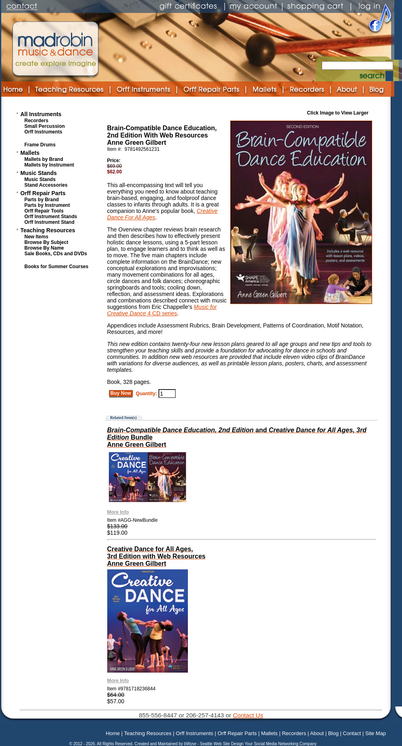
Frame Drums (40, 145)
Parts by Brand (42, 199)
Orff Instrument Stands (51, 216)
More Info (118, 512)
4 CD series (161, 313)
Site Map (375, 733)
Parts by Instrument (47, 205)
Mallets (30, 153)
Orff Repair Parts (43, 193)
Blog (333, 733)
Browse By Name (44, 248)
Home (113, 733)
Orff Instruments (43, 132)
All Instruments (41, 114)
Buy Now (121, 393)
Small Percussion (45, 126)
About (317, 733)
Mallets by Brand (44, 159)
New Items (36, 237)
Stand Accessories (46, 185)
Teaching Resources (48, 230)
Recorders (36, 120)
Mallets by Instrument (49, 165)
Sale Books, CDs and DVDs (56, 253)
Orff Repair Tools (44, 211)
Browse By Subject (47, 242)
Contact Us (248, 715)
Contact (352, 733)
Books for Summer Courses (57, 266)
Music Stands (39, 173)
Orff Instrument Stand (50, 222)
